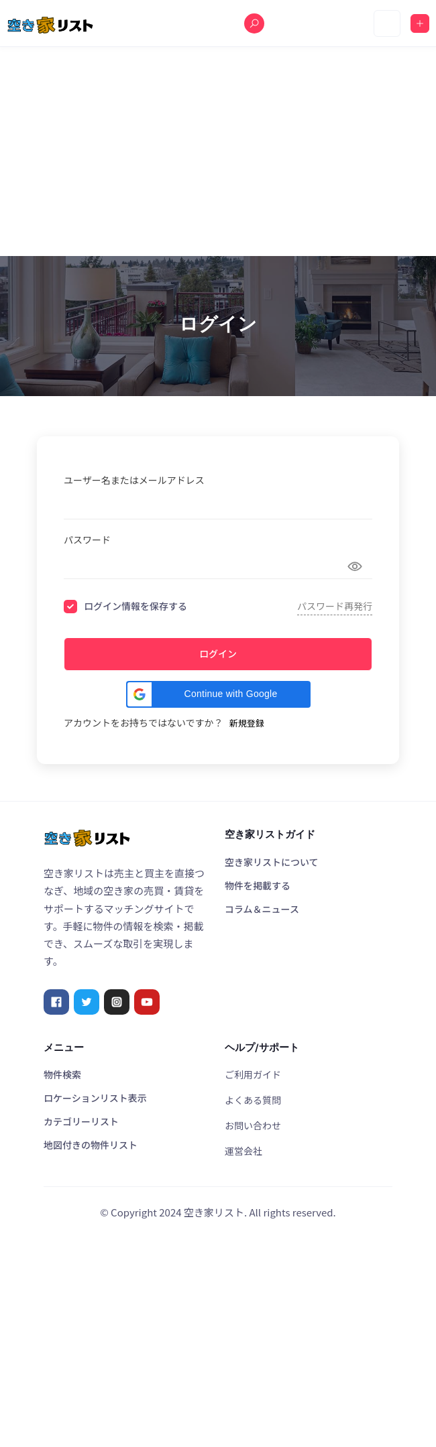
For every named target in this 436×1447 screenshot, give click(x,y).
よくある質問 (253, 1100)
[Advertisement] (218, 151)
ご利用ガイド (253, 1074)
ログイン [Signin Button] (218, 653)
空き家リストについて (272, 862)
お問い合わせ (253, 1125)
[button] (218, 694)
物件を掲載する (257, 885)
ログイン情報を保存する (135, 606)
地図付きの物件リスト (91, 1144)
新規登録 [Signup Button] (246, 722)
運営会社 (243, 1150)
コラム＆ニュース (262, 909)
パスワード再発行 (334, 606)
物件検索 (62, 1074)
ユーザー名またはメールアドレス (134, 480)
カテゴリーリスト (81, 1121)
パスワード (87, 539)
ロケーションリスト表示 (95, 1098)
